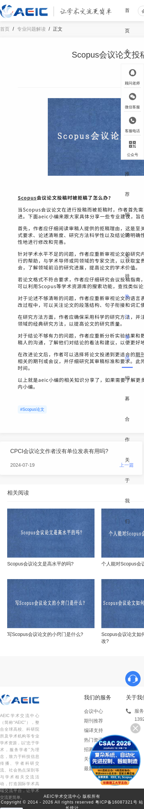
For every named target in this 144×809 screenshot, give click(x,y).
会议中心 (93, 711)
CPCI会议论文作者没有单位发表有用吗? (59, 451)
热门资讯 (127, 327)
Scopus (27, 197)
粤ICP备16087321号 (116, 802)
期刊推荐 (127, 163)
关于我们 (127, 490)
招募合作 (127, 408)
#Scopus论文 (32, 409)
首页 (127, 20)
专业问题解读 (31, 29)
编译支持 (127, 245)
